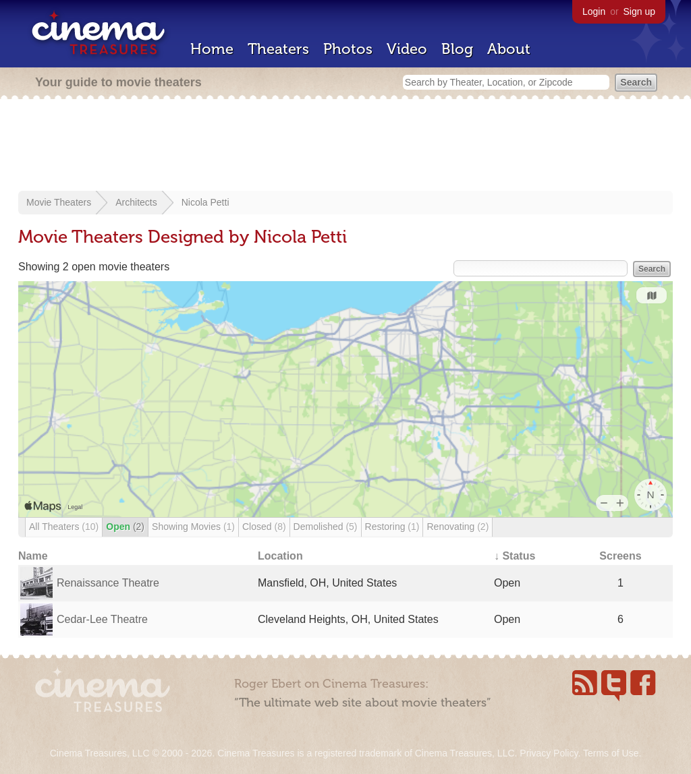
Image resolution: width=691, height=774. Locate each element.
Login (593, 11)
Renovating (457, 526)
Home (211, 49)
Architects (136, 202)
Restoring (392, 526)
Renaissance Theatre (108, 583)
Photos (347, 49)
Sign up (639, 11)
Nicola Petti (205, 202)
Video (407, 49)
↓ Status (514, 556)
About (508, 49)
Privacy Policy (549, 753)
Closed (264, 526)
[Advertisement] (345, 146)
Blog (457, 49)
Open (125, 526)
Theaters (278, 49)
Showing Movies (193, 526)
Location (280, 556)
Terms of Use (610, 753)
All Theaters (64, 526)
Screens (620, 556)
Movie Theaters (58, 202)
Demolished (326, 526)
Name (33, 556)
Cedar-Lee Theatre (102, 619)
